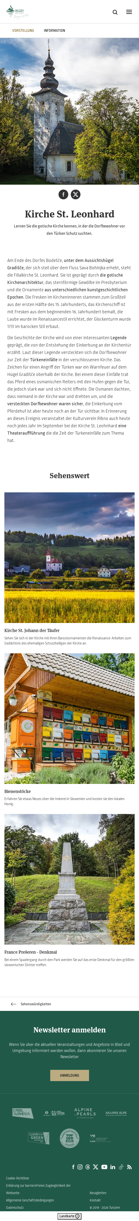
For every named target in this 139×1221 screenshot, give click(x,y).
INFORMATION (54, 31)
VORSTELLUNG (23, 31)
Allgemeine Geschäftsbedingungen (30, 1200)
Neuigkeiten (98, 1193)
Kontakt (95, 1200)
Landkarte (69, 1216)
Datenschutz (15, 1208)
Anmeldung (69, 1075)
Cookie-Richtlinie (17, 1178)
